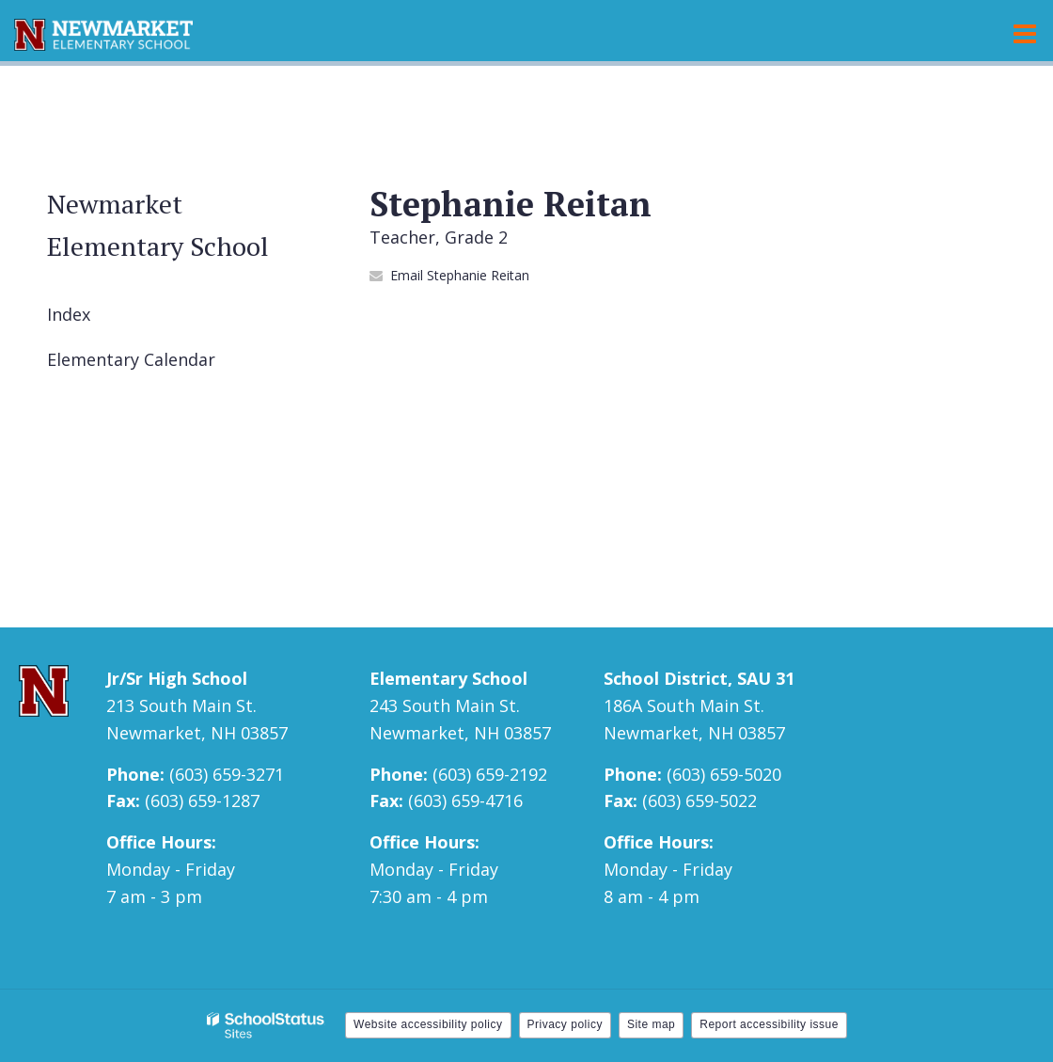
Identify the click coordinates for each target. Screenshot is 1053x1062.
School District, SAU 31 (699, 678)
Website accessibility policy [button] (428, 1024)
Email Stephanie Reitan (459, 275)
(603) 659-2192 (489, 774)
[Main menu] (1025, 33)
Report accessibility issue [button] (769, 1024)
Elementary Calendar (131, 359)
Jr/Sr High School (176, 678)
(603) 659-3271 (226, 774)
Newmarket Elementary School (158, 224)
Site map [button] (651, 1024)
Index (68, 314)
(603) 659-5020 (724, 774)
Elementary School (448, 678)
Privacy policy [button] (565, 1024)
